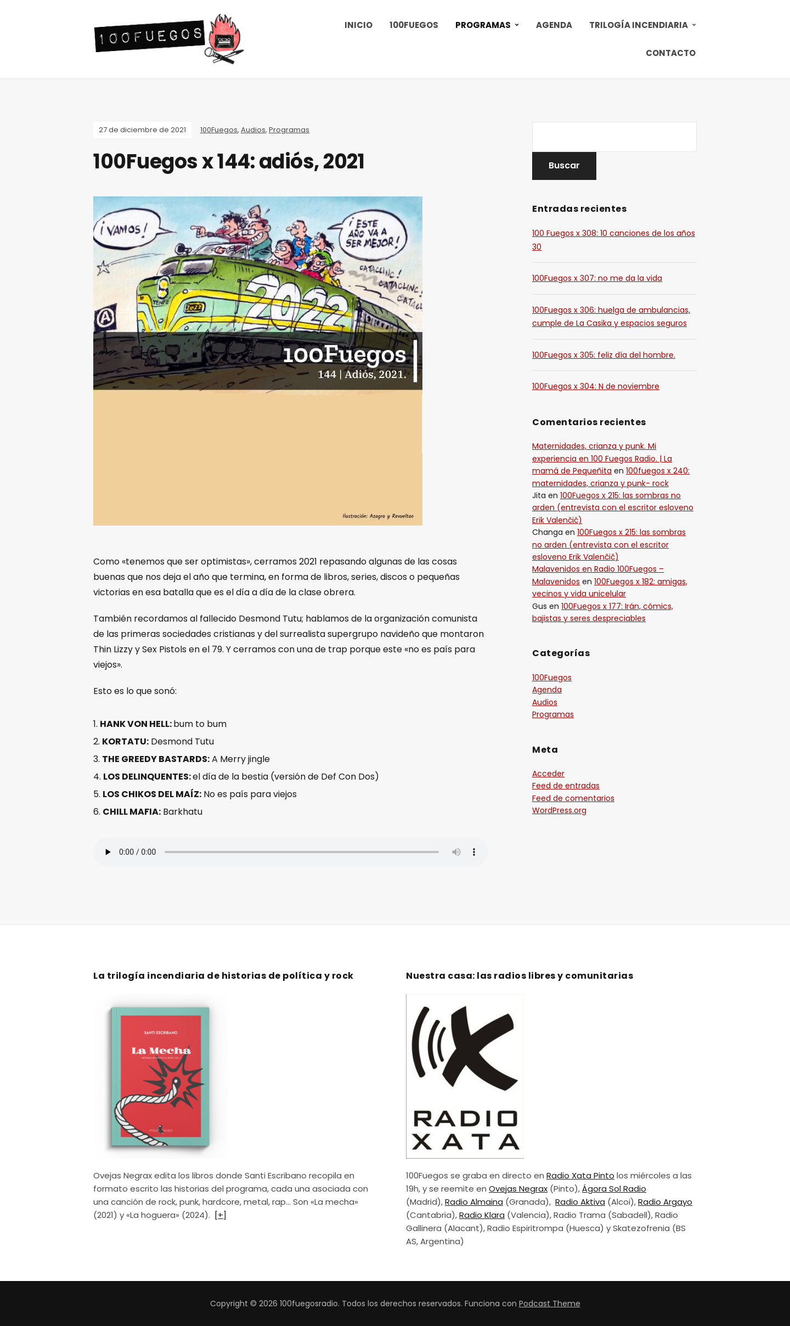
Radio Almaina (474, 1201)
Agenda (554, 25)
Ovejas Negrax (518, 1188)
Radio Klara (482, 1215)
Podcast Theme (549, 1303)
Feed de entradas (566, 785)
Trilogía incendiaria (638, 25)
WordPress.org (559, 810)
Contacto (671, 53)
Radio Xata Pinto (580, 1175)
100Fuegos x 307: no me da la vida (597, 278)
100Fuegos (414, 25)
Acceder (548, 773)
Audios (253, 130)
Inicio (359, 25)
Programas (483, 25)
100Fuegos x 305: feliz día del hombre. (603, 354)
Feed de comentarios (573, 798)
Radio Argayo (665, 1201)
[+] (221, 1215)
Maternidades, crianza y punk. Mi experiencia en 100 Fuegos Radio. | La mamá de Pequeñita (602, 458)
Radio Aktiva (580, 1201)
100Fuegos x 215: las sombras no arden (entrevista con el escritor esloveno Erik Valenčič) (612, 508)
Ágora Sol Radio (614, 1188)
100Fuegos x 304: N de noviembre (595, 386)
